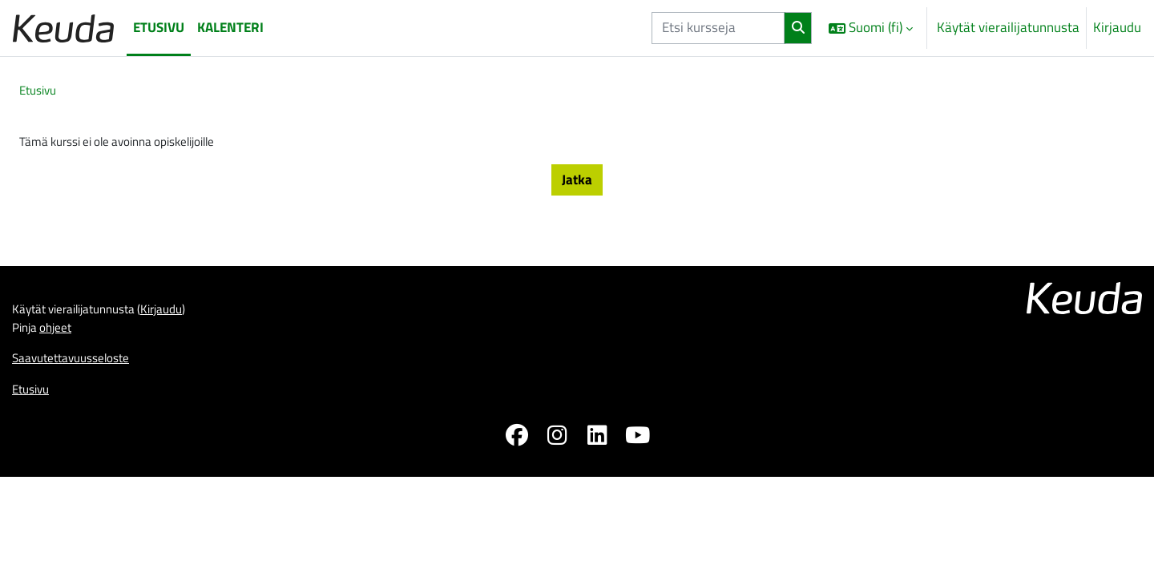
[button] (870, 28)
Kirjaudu (1117, 28)
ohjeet (62, 421)
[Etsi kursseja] (718, 28)
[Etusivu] (63, 28)
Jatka (577, 183)
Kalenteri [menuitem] (230, 27)
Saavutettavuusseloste (79, 455)
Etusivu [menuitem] (158, 27)
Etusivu (40, 91)
